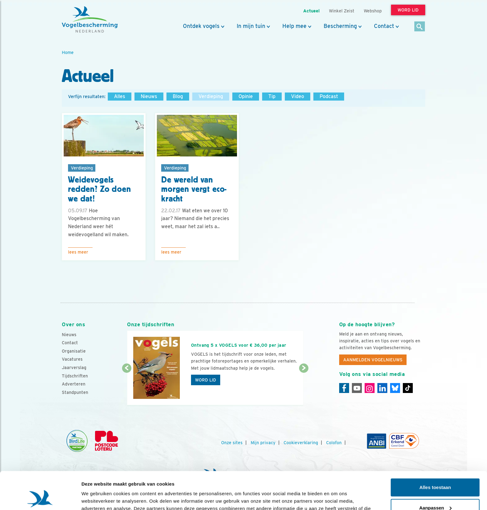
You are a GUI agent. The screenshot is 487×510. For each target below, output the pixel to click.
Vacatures (72, 359)
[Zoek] (419, 26)
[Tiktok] (408, 388)
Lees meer (78, 252)
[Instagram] (370, 388)
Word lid (205, 379)
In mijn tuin (251, 26)
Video (297, 96)
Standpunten (75, 392)
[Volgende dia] (303, 387)
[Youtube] (357, 388)
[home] (90, 19)
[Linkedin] (382, 388)
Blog (178, 96)
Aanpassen (435, 472)
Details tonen (96, 497)
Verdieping (210, 96)
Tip (271, 96)
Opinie (246, 96)
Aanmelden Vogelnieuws (373, 359)
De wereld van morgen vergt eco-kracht (194, 189)
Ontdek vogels (201, 26)
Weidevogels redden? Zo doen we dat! (99, 189)
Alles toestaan (435, 452)
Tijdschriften (75, 375)
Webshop (373, 10)
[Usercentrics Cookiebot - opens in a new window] (40, 498)
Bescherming (340, 26)
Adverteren (73, 383)
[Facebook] (344, 388)
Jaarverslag (74, 367)
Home (68, 52)
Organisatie (74, 351)
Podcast (329, 96)
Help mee (294, 26)
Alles (119, 96)
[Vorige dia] (126, 387)
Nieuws (149, 96)
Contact (384, 26)
